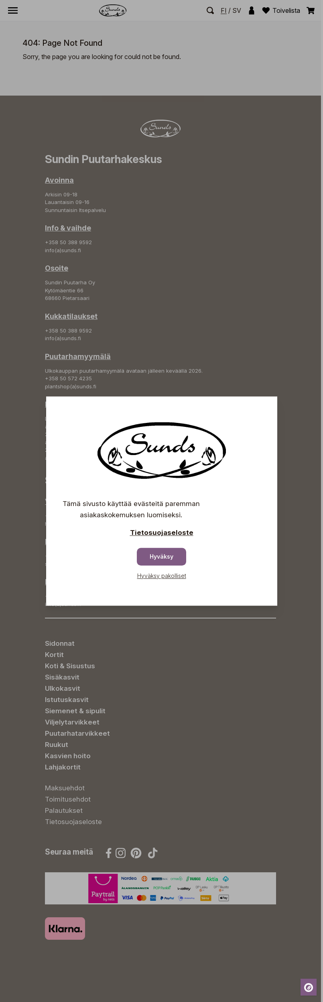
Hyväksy (161, 556)
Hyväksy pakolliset (161, 575)
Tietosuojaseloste (161, 533)
